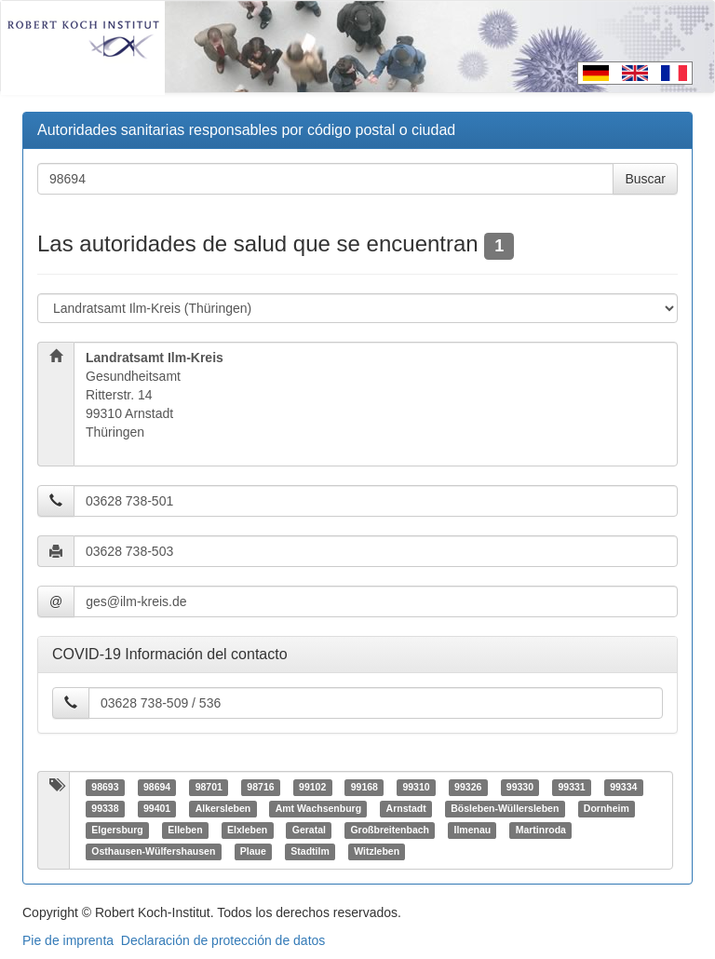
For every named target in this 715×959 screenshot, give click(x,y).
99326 (467, 787)
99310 (415, 787)
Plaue (253, 852)
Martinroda (541, 830)
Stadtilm (309, 852)
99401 (156, 809)
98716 (260, 787)
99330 (519, 787)
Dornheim (606, 809)
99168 (364, 787)
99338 (104, 809)
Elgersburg (116, 830)
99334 (623, 787)
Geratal (309, 830)
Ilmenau (473, 830)
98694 (156, 787)
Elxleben (247, 830)
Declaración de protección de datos (223, 940)
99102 (312, 787)
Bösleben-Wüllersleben (505, 809)
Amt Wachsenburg (318, 809)
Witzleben (376, 852)
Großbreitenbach (389, 830)
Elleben (185, 830)
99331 (571, 787)
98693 (104, 787)
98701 (209, 787)
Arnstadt (406, 809)
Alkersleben (223, 809)
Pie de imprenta (68, 940)
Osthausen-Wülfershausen (153, 852)
